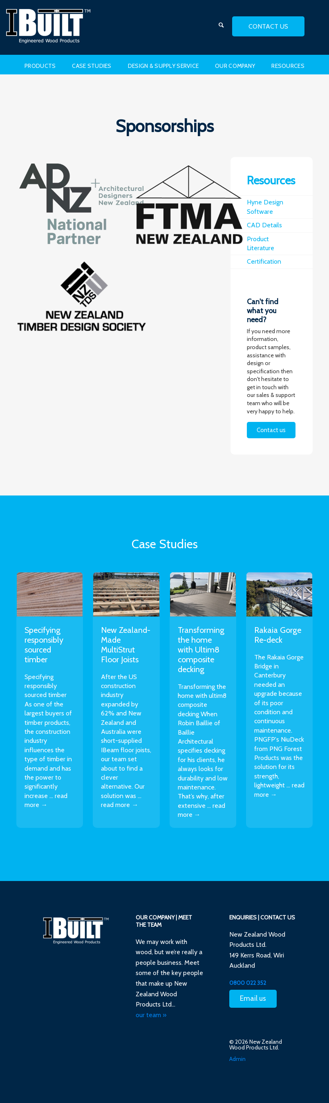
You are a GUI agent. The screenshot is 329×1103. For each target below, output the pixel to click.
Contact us (271, 430)
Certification (264, 261)
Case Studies (91, 65)
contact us (268, 26)
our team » (151, 1015)
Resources (287, 65)
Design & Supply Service (163, 65)
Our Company (235, 65)
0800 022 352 (247, 982)
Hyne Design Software (265, 206)
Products (40, 65)
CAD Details (264, 225)
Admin (237, 1059)
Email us (253, 998)
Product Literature (260, 243)
